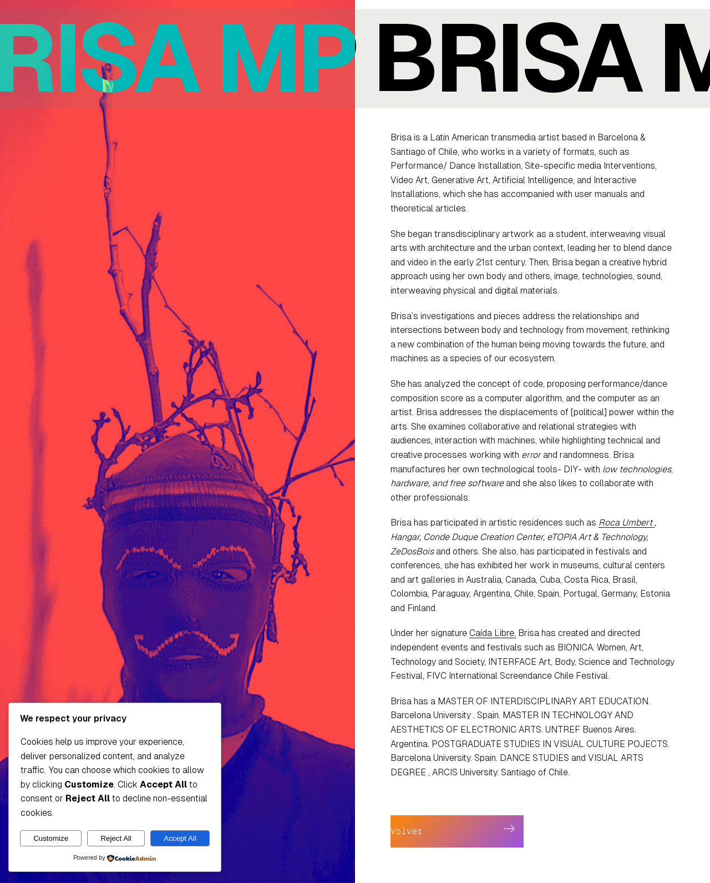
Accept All (180, 838)
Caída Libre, (492, 633)
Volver (406, 831)
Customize (50, 838)
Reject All (115, 838)
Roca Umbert (627, 522)
